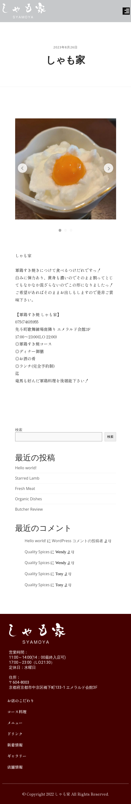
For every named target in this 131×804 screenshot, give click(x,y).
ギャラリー (16, 756)
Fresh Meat (25, 488)
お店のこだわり (20, 700)
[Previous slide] (25, 170)
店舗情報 (15, 767)
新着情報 (15, 745)
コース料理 (16, 711)
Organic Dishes (28, 499)
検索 (18, 429)
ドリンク (15, 734)
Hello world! (26, 467)
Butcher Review (29, 509)
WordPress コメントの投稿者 (77, 540)
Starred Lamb (27, 478)
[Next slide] (105, 170)
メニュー (15, 723)
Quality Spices (37, 551)
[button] (58, 230)
